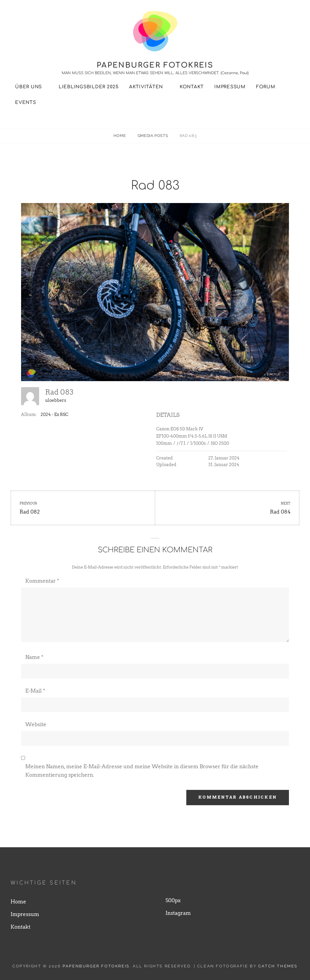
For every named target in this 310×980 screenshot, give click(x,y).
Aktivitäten (146, 87)
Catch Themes (278, 966)
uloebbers (55, 400)
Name (34, 657)
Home (120, 135)
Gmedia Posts (153, 135)
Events (25, 102)
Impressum (230, 87)
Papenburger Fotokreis (155, 65)
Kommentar (42, 581)
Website (35, 724)
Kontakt (192, 87)
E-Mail (35, 691)
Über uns (28, 87)
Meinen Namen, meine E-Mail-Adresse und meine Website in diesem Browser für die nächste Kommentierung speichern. (142, 770)
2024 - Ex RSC (54, 414)
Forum (265, 87)
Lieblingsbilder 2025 (89, 87)
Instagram (178, 913)
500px (173, 900)
